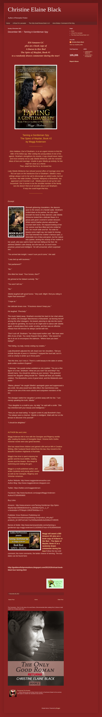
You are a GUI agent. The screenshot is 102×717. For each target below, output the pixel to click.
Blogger (58, 708)
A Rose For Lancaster (19, 23)
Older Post (60, 599)
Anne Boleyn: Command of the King (63, 23)
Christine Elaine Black (34, 9)
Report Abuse (74, 61)
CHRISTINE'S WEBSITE (88, 52)
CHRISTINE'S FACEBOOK (88, 55)
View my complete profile (76, 44)
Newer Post (11, 599)
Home (8, 23)
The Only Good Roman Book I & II (39, 23)
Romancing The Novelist (23, 690)
